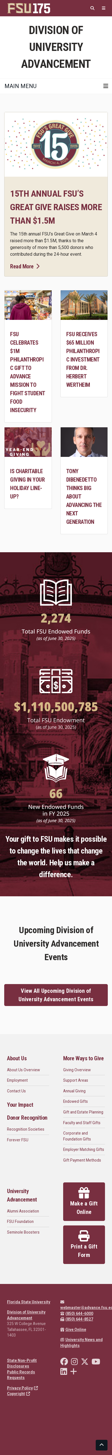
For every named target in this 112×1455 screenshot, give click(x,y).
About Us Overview (23, 1070)
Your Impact (20, 1104)
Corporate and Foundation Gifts (77, 1136)
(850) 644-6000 (76, 1313)
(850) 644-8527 (76, 1319)
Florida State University (28, 1302)
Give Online (73, 1329)
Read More (24, 266)
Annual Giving (74, 1091)
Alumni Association (23, 1211)
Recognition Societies (25, 1129)
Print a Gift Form (84, 1244)
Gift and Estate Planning (83, 1112)
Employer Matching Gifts (83, 1149)
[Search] (92, 8)
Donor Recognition (27, 1117)
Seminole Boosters (23, 1232)
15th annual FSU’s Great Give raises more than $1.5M (56, 207)
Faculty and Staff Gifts (81, 1123)
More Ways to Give (83, 1058)
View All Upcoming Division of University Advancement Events (56, 995)
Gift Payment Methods (82, 1160)
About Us (16, 1058)
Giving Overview (77, 1070)
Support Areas (75, 1080)
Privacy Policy (22, 1388)
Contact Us (16, 1091)
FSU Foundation (20, 1221)
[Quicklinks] (103, 8)
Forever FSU (17, 1140)
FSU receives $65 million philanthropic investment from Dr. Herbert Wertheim (83, 359)
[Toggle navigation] (106, 86)
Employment (17, 1080)
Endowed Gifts (75, 1101)
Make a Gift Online (84, 1201)
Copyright (18, 1393)
